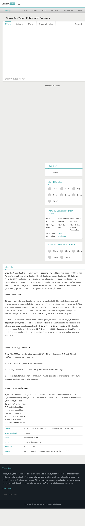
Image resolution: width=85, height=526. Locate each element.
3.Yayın (31, 24)
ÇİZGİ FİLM (54, 10)
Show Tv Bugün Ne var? (15, 79)
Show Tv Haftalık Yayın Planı (53, 251)
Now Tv (53, 194)
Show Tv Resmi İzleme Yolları (65, 257)
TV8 (52, 188)
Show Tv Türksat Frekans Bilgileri (77, 251)
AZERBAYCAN (68, 10)
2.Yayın (19, 24)
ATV (64, 188)
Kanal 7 (65, 194)
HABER (34, 10)
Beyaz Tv (77, 188)
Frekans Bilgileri (46, 24)
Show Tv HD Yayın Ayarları (65, 251)
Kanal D (77, 194)
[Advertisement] (63, 124)
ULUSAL (24, 10)
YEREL (80, 10)
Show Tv (55, 172)
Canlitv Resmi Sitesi (10, 494)
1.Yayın (8, 24)
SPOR (44, 10)
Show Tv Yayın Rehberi (53, 257)
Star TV (53, 201)
